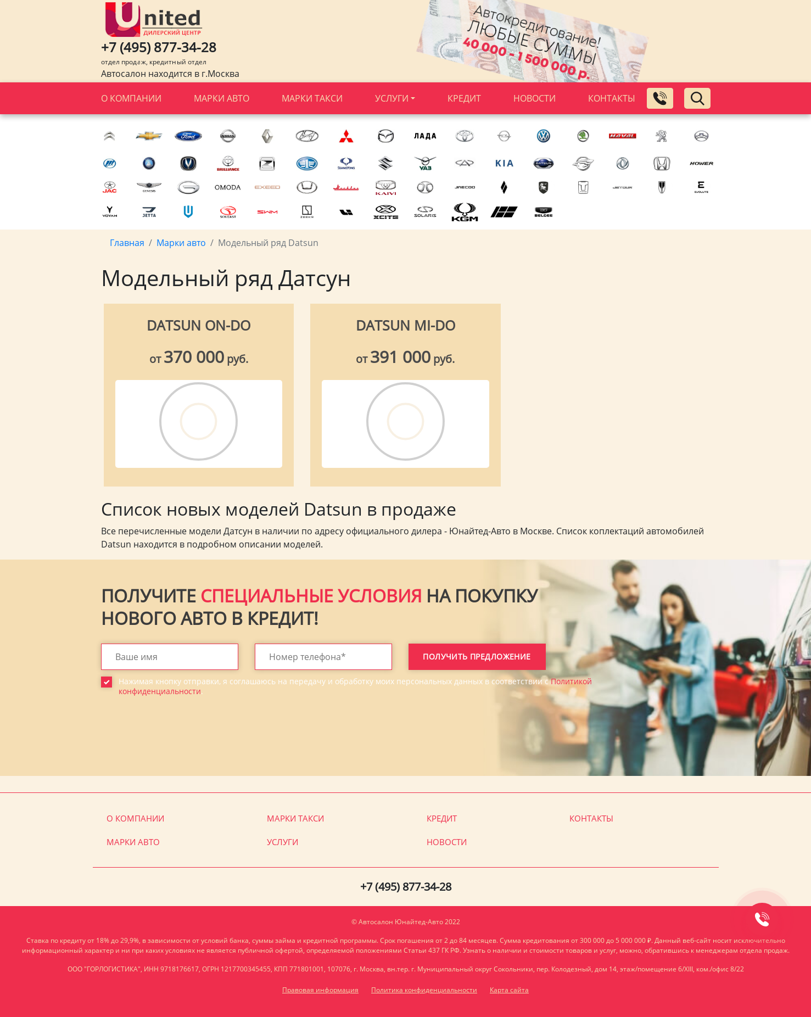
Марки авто (221, 98)
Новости (534, 98)
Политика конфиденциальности (424, 989)
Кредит (464, 98)
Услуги (392, 98)
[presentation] (184, 744)
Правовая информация (320, 989)
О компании (131, 98)
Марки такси (312, 98)
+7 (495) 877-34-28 (158, 47)
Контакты (611, 98)
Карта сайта (509, 989)
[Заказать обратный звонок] (660, 98)
